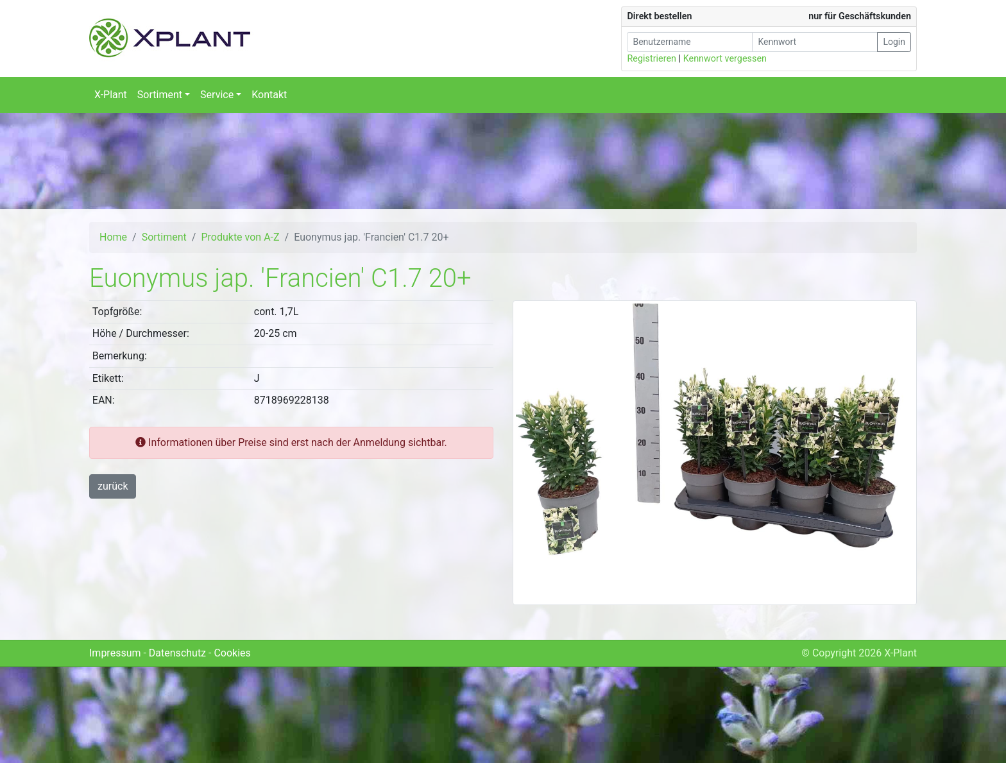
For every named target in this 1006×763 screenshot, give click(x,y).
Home (113, 237)
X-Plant (110, 95)
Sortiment (164, 237)
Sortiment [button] (159, 95)
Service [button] (217, 95)
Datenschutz (177, 653)
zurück (113, 486)
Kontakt (269, 95)
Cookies (232, 653)
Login (894, 42)
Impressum (115, 653)
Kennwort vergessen (725, 58)
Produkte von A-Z (240, 237)
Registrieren (651, 58)
